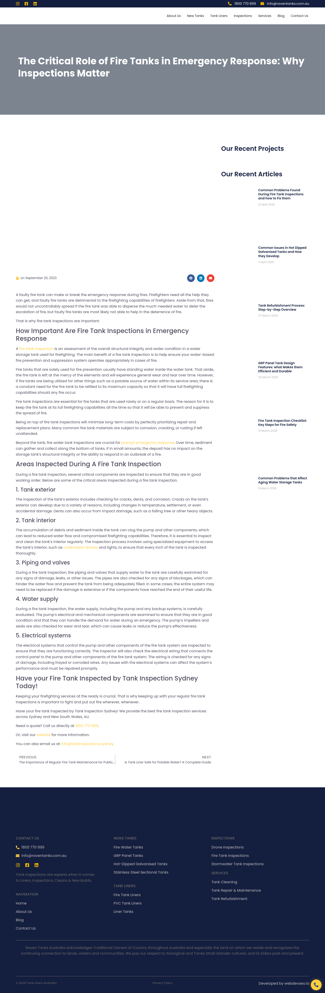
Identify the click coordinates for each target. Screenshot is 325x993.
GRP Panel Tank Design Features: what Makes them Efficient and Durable (280, 367)
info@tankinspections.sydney (87, 743)
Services (264, 16)
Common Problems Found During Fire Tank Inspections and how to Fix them (281, 194)
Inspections (243, 16)
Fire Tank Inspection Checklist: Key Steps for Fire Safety (282, 422)
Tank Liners (219, 16)
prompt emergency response (147, 442)
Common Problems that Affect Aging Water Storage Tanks (282, 480)
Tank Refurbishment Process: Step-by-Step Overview (281, 307)
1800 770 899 (86, 725)
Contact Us (299, 16)
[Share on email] (210, 278)
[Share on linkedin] (201, 278)
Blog (281, 16)
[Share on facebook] (191, 278)
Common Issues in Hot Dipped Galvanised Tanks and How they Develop (282, 251)
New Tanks (195, 16)
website (44, 734)
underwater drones (80, 547)
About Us (174, 16)
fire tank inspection (36, 348)
